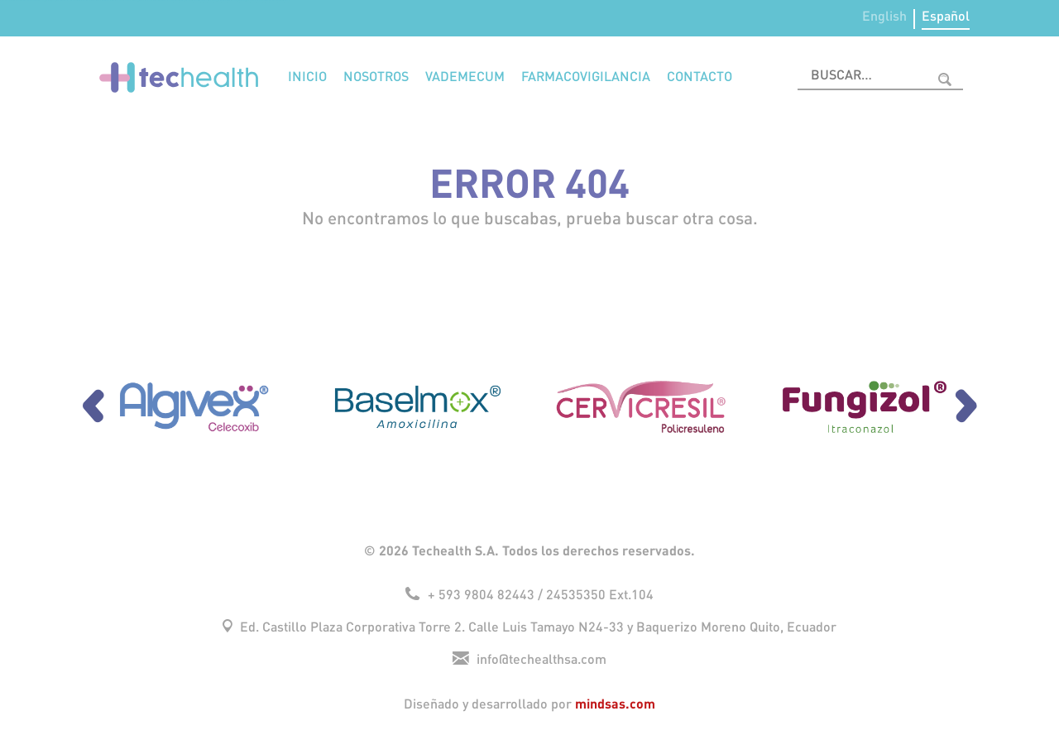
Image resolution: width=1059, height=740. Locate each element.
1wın (104, 0)
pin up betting (49, 0)
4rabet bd (253, 0)
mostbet (72, 0)
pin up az (88, 0)
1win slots (35, 0)
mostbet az (210, 0)
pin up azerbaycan (234, 0)
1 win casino (25, 0)
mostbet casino (150, 0)
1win (202, 0)
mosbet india (259, 0)
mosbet (7, 0)
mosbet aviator (189, 0)
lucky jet (137, 0)
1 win (241, 0)
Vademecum (465, 77)
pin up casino (99, 0)
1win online (163, 0)
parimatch (19, 0)
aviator (11, 0)
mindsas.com (615, 703)
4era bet (2, 0)
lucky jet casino (217, 0)
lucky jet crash (246, 0)
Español (946, 17)
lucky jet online (56, 0)
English (884, 17)
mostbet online (197, 0)
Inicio (307, 77)
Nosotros (376, 77)
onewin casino (274, 0)
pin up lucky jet (42, 0)
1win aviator (63, 0)
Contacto (699, 77)
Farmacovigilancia (585, 77)
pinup (15, 0)
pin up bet (93, 0)
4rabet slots (131, 0)
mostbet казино (170, 0)
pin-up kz (114, 0)
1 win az (31, 0)
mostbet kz (109, 0)
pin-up (268, 0)
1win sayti (182, 0)
